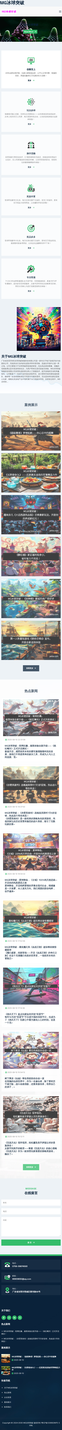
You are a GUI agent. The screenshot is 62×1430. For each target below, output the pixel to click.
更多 (31, 80)
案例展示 (6, 1402)
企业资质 (6, 1397)
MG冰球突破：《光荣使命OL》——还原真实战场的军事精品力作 (36, 1369)
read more (30, 31)
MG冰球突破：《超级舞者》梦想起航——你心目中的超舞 (34, 1357)
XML (31, 1425)
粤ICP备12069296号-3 (50, 1423)
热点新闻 (6, 1392)
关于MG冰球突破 (9, 1388)
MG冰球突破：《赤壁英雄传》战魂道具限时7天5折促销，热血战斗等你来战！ (30, 1340)
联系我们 (6, 1407)
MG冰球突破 (12, 3)
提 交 (31, 1242)
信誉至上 (31, 69)
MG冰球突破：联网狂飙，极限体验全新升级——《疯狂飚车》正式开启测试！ (30, 1332)
